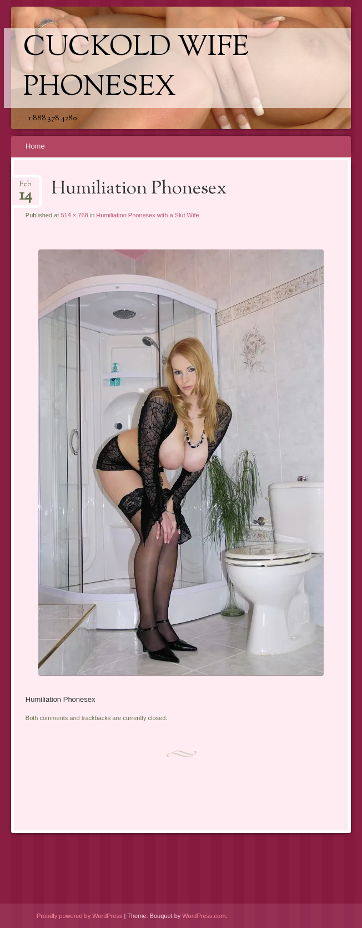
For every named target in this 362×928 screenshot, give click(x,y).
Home (35, 146)
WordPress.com (203, 915)
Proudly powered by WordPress (79, 915)
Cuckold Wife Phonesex (136, 68)
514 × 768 (74, 215)
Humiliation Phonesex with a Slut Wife (147, 215)
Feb (25, 188)
